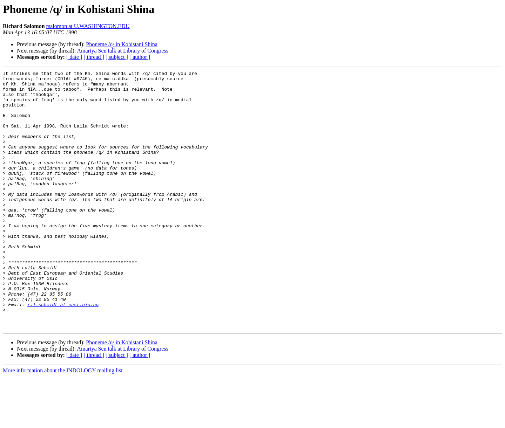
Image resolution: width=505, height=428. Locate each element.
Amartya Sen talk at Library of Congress (122, 51)
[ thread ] (93, 57)
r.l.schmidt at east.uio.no (63, 351)
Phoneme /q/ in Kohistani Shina (121, 44)
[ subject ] (117, 57)
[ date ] (74, 57)
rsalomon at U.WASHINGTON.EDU (88, 26)
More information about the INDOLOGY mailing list (63, 422)
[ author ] (139, 57)
